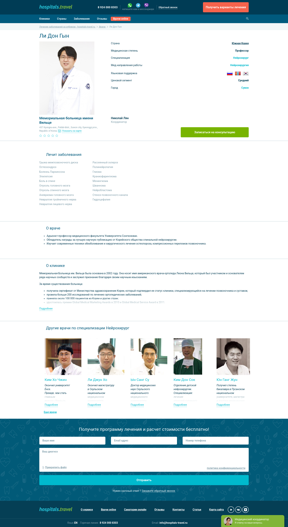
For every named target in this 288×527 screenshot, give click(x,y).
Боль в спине (47, 181)
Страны (61, 18)
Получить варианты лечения (226, 7)
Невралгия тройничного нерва (57, 199)
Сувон (245, 87)
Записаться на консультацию (214, 132)
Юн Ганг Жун (227, 380)
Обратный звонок (168, 7)
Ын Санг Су (140, 380)
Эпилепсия (46, 176)
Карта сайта (216, 509)
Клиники (44, 18)
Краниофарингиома (104, 176)
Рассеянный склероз (105, 162)
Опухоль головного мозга (54, 185)
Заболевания (82, 18)
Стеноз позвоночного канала (110, 194)
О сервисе (87, 509)
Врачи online (120, 18)
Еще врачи (50, 412)
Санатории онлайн (135, 509)
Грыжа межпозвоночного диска (58, 162)
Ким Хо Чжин (56, 380)
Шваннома (99, 185)
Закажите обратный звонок (158, 490)
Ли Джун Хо (97, 380)
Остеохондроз (47, 167)
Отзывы (102, 18)
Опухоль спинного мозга (54, 190)
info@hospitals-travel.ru (173, 522)
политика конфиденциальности (226, 468)
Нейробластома (102, 190)
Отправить (144, 480)
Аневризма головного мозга (56, 194)
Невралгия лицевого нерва (55, 204)
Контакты (178, 509)
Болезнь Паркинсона (52, 171)
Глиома (97, 171)
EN (76, 522)
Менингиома (100, 181)
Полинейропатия (103, 167)
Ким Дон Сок (184, 380)
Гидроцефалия (101, 199)
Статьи (197, 509)
